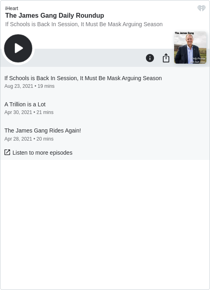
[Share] (166, 58)
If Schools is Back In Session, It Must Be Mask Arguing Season (84, 24)
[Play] (18, 48)
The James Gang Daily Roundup (54, 15)
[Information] (150, 58)
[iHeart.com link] (202, 10)
